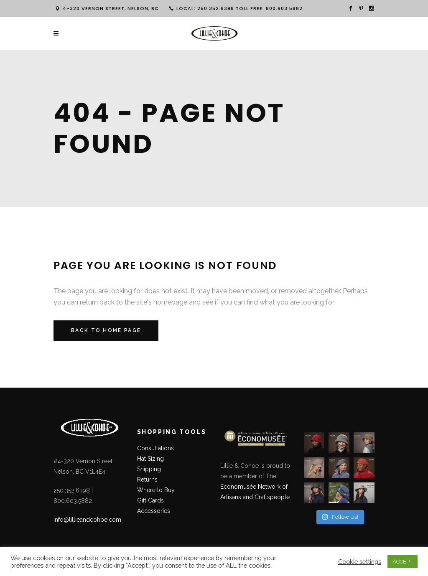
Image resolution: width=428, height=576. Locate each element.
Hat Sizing (150, 458)
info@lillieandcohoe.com (87, 519)
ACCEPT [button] (402, 561)
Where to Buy (156, 490)
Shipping (149, 469)
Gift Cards (150, 500)
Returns (147, 479)
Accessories (153, 510)
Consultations (156, 448)
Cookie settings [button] (359, 561)
